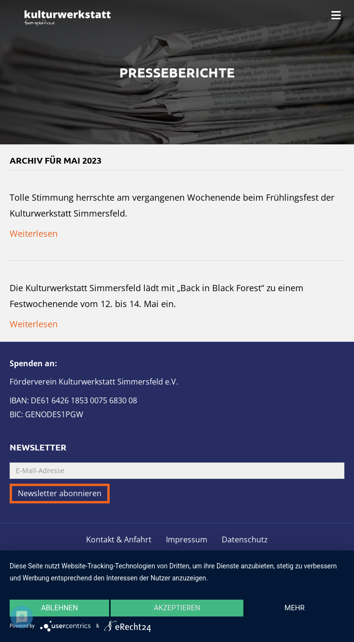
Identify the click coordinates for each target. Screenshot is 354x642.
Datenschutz (245, 540)
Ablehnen (59, 607)
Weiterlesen (34, 233)
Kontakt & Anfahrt (119, 540)
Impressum (186, 540)
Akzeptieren (177, 607)
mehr (295, 607)
